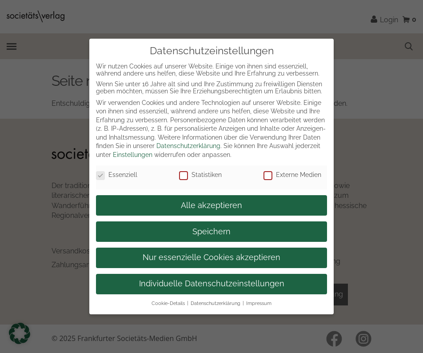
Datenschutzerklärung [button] (215, 303)
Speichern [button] (211, 231)
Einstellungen (132, 154)
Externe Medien (292, 174)
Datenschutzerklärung (188, 145)
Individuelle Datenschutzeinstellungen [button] (211, 283)
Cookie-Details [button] (168, 303)
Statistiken (200, 174)
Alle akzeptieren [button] (211, 205)
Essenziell (116, 174)
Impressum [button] (258, 303)
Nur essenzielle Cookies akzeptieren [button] (211, 257)
